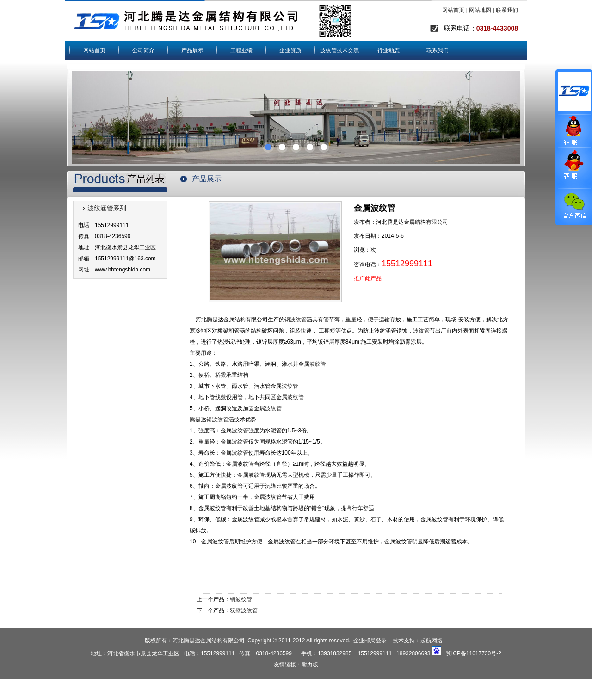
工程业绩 (241, 50)
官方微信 (573, 206)
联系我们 (507, 10)
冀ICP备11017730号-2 (473, 653)
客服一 (573, 131)
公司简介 (143, 50)
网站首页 (453, 10)
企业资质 (290, 50)
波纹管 (421, 330)
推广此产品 (368, 278)
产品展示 (192, 50)
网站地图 (480, 10)
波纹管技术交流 (339, 50)
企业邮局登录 (370, 640)
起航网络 (431, 640)
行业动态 (388, 50)
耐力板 (310, 664)
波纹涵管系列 (106, 208)
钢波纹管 (295, 319)
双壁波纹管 (244, 610)
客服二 (573, 168)
